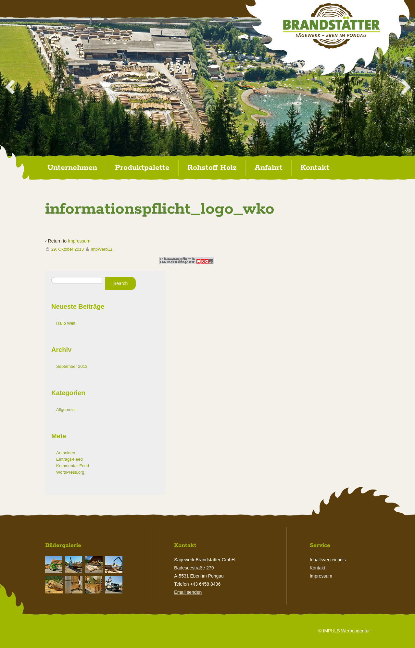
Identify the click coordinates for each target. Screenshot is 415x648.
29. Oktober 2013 (67, 249)
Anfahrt (269, 167)
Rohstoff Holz (212, 167)
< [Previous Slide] (10, 88)
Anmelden (65, 452)
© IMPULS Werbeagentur (344, 630)
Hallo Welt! (66, 323)
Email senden (188, 592)
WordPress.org (70, 472)
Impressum (79, 240)
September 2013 (71, 366)
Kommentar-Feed (72, 465)
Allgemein (65, 409)
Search (120, 283)
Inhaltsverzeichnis (328, 559)
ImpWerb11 (101, 249)
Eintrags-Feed (69, 459)
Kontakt (314, 167)
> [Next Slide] (405, 88)
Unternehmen (72, 167)
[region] (207, 87)
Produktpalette (142, 167)
